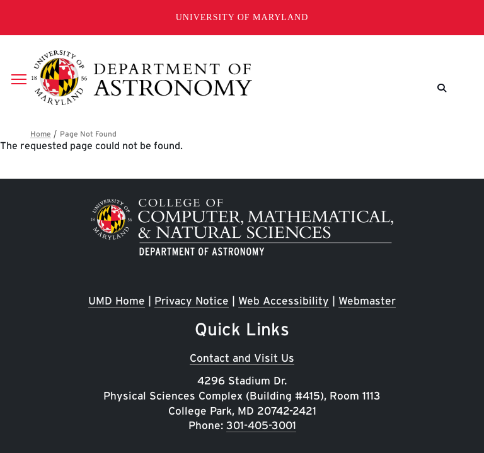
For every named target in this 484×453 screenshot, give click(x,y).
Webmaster (367, 300)
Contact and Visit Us (242, 357)
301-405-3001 (261, 425)
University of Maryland (242, 17)
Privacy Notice (191, 300)
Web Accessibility (283, 300)
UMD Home (116, 300)
